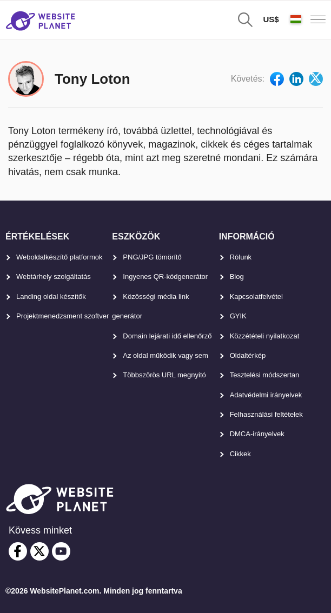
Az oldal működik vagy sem (165, 355)
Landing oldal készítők (51, 296)
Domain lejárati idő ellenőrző (167, 336)
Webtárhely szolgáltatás (53, 276)
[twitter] (39, 551)
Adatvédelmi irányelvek (266, 395)
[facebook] (18, 551)
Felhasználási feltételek (266, 414)
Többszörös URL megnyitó (164, 375)
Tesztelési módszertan (265, 375)
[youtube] (61, 551)
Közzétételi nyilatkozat (265, 336)
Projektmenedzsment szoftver (62, 316)
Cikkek (240, 454)
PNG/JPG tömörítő (152, 257)
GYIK (238, 316)
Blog (237, 276)
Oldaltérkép (248, 355)
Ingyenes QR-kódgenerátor (165, 276)
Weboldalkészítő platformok (59, 257)
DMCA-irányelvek (257, 434)
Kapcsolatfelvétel (256, 296)
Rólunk (240, 257)
